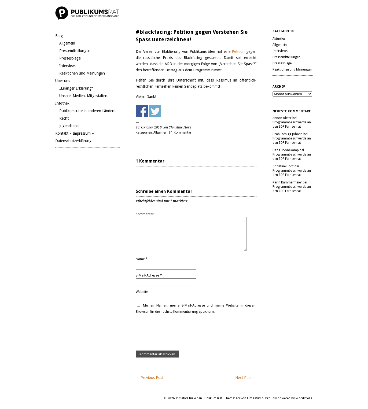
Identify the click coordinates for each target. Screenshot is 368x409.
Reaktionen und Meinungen (82, 73)
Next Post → (245, 377)
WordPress (304, 398)
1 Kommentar (181, 132)
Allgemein (67, 43)
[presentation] (176, 332)
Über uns (62, 81)
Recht (64, 118)
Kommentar (145, 214)
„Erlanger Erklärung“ (76, 88)
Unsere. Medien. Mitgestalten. (83, 96)
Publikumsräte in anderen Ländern (87, 111)
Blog (59, 36)
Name (142, 259)
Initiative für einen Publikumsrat (199, 398)
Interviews (67, 66)
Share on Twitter (155, 111)
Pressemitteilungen (74, 51)
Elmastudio (255, 398)
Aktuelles (279, 38)
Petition (239, 51)
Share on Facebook (142, 111)
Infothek (62, 103)
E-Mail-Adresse (149, 275)
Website (142, 292)
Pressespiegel (70, 58)
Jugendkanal (69, 126)
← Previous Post (149, 377)
